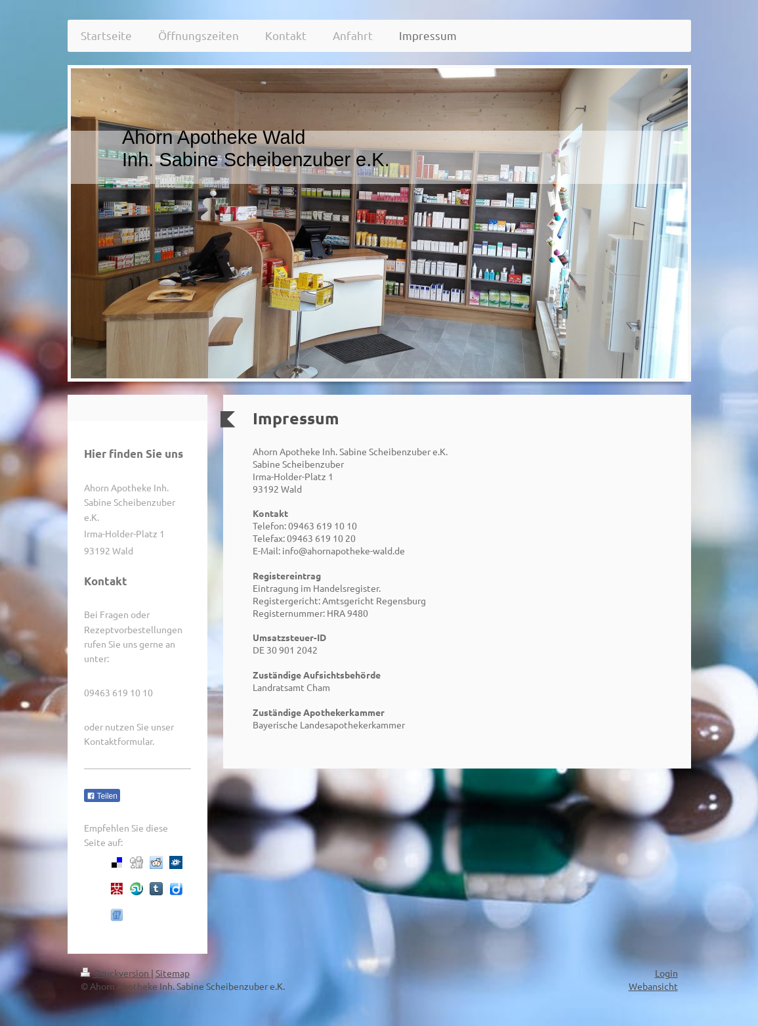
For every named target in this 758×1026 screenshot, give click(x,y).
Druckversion (116, 973)
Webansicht (653, 986)
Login (666, 973)
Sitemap (173, 973)
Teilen (102, 796)
